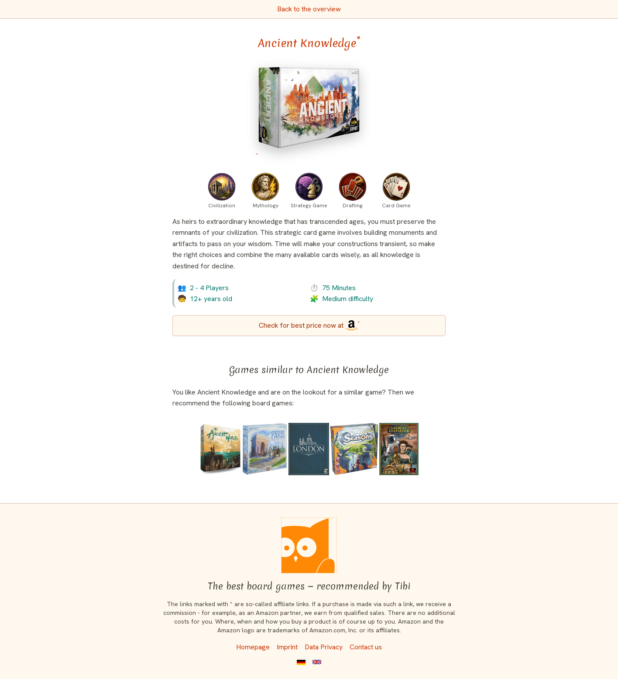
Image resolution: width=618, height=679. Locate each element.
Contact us (366, 647)
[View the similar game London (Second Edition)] (308, 449)
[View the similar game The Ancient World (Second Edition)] (220, 449)
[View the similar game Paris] (265, 449)
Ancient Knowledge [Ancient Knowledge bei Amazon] (309, 43)
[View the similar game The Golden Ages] (399, 449)
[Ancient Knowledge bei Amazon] (309, 112)
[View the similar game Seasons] (354, 449)
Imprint (287, 647)
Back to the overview (309, 9)
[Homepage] (309, 545)
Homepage (253, 647)
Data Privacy (324, 647)
